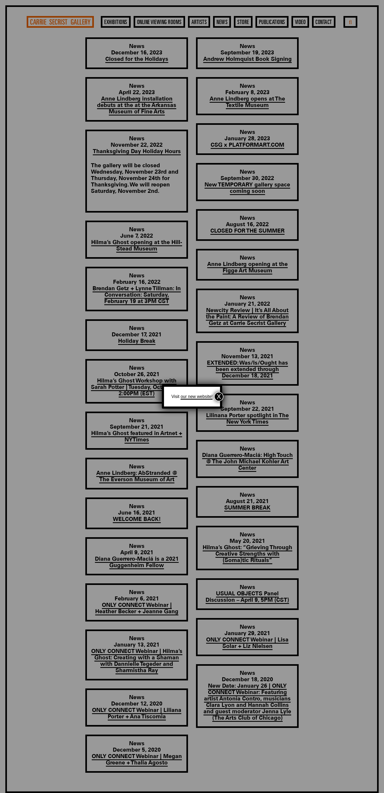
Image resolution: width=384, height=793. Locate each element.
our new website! (197, 396)
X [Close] (219, 396)
